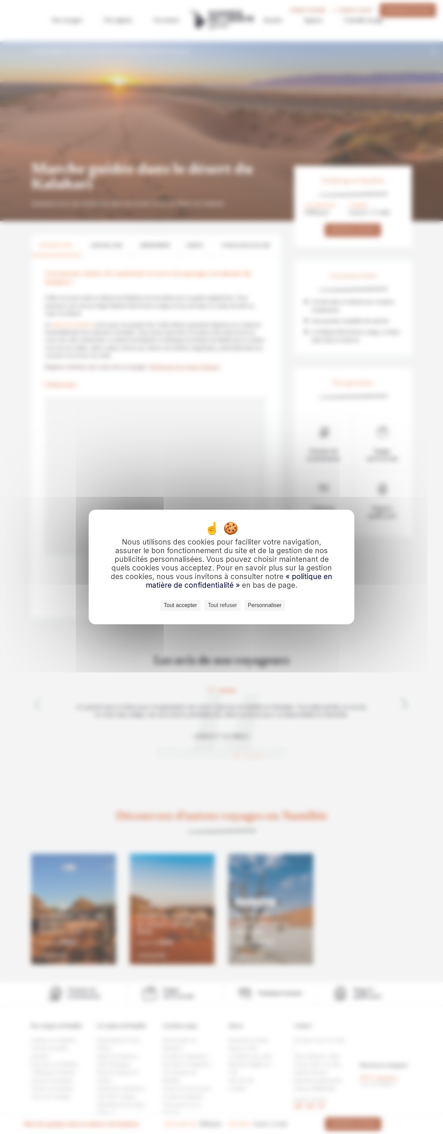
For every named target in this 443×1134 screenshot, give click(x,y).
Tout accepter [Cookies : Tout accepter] (180, 605)
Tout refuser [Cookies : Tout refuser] (222, 605)
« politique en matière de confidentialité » (239, 580)
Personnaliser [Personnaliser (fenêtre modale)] (265, 605)
